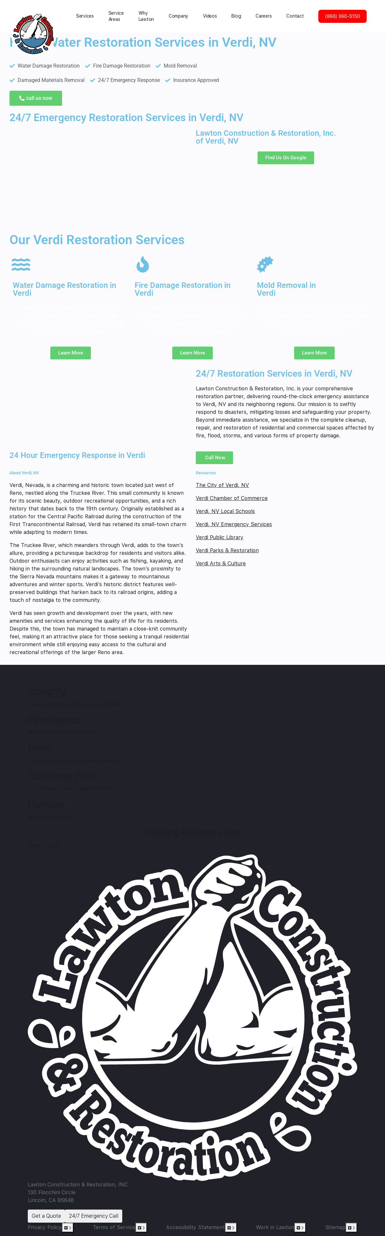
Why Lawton (146, 16)
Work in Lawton (275, 1227)
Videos (210, 16)
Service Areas (116, 16)
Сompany (178, 16)
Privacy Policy (45, 1227)
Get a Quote (46, 1216)
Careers (264, 16)
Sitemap (335, 1227)
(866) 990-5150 (342, 16)
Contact (295, 16)
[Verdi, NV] (99, 178)
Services (85, 16)
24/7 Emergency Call (93, 1216)
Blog (236, 16)
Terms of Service (114, 1227)
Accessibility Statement (195, 1227)
